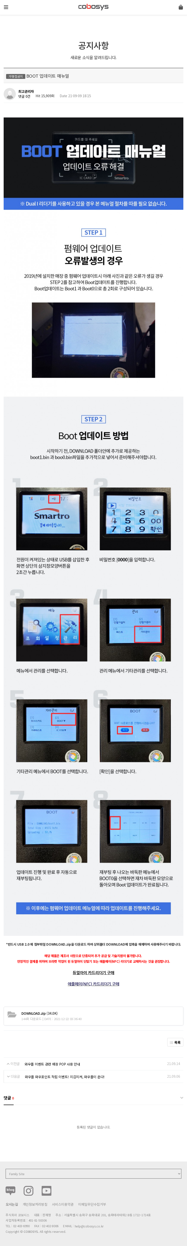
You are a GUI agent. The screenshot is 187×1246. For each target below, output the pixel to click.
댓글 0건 (24, 96)
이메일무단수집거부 (92, 1204)
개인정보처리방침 (35, 1204)
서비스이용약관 (63, 1204)
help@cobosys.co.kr (89, 1225)
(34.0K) (39, 1012)
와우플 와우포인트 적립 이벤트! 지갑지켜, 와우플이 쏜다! (65, 1076)
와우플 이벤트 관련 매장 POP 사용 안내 (52, 1063)
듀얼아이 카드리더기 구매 (93, 972)
